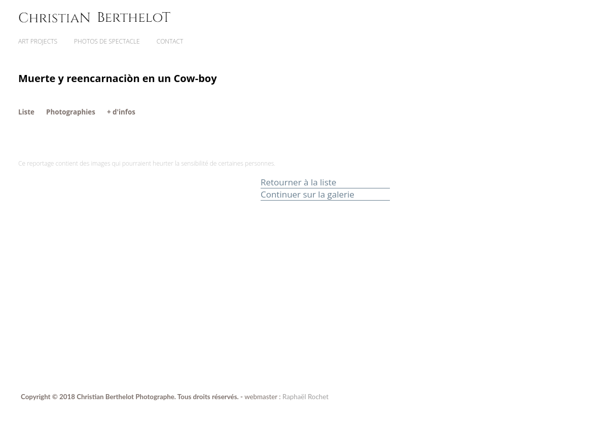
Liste (26, 112)
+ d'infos (121, 112)
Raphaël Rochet (305, 397)
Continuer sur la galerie (307, 194)
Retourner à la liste (298, 182)
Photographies (70, 112)
